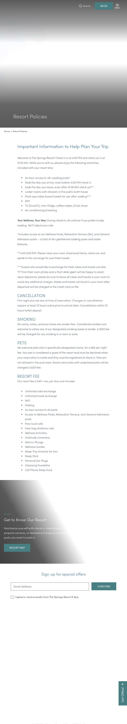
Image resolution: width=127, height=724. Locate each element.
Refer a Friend (63, 717)
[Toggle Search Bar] (84, 6)
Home (7, 131)
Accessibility (46, 711)
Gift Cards (30, 711)
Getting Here (15, 711)
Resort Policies (93, 711)
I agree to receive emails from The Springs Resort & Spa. (47, 597)
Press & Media (63, 711)
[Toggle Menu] (117, 6)
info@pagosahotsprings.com (107, 706)
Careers (78, 711)
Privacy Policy (112, 711)
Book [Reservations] (103, 6)
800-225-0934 (78, 706)
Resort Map (17, 547)
